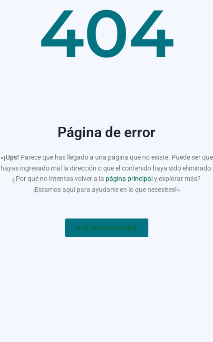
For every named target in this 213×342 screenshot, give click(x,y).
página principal (129, 178)
